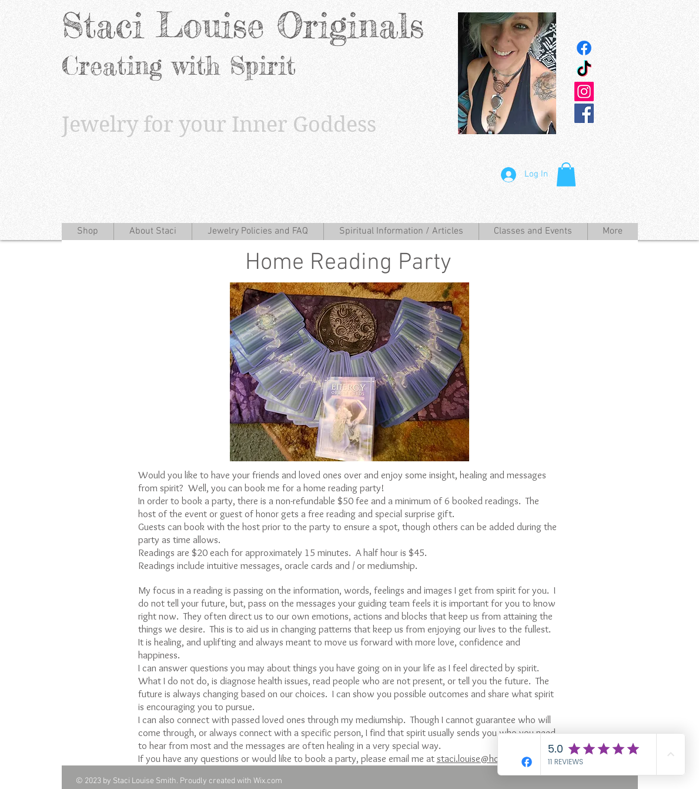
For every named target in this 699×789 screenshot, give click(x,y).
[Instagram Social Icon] (584, 91)
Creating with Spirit (179, 65)
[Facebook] (584, 48)
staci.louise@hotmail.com (488, 758)
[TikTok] (584, 69)
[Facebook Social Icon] (584, 113)
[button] (566, 174)
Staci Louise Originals (243, 25)
